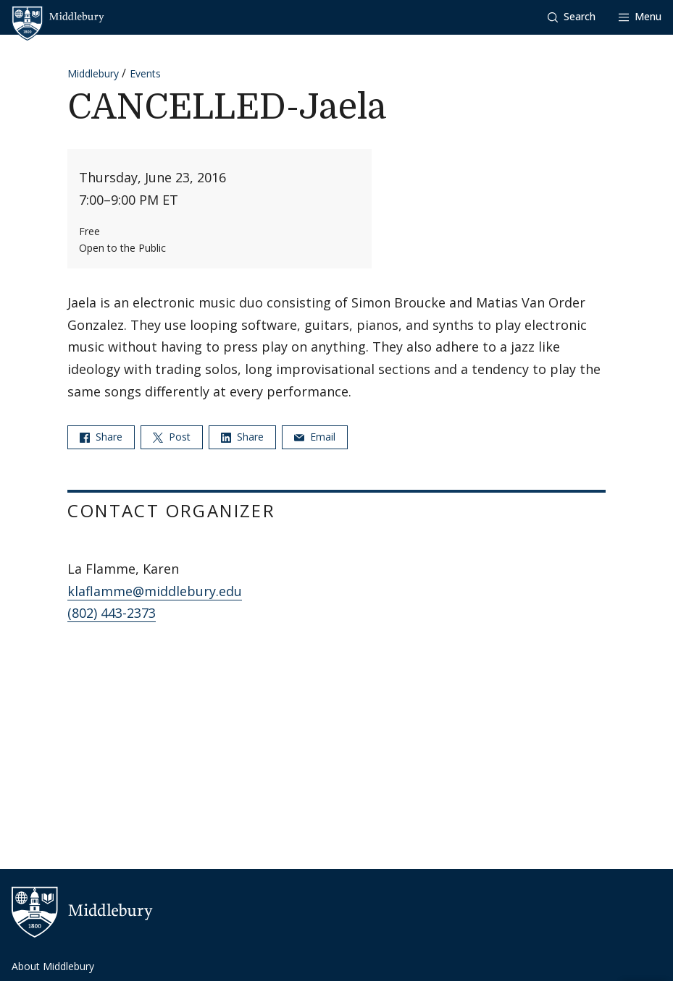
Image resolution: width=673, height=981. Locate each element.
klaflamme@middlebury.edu (154, 591)
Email (314, 436)
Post (172, 436)
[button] (571, 17)
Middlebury (93, 73)
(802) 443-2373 (111, 612)
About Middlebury (53, 966)
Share (101, 436)
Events (145, 73)
